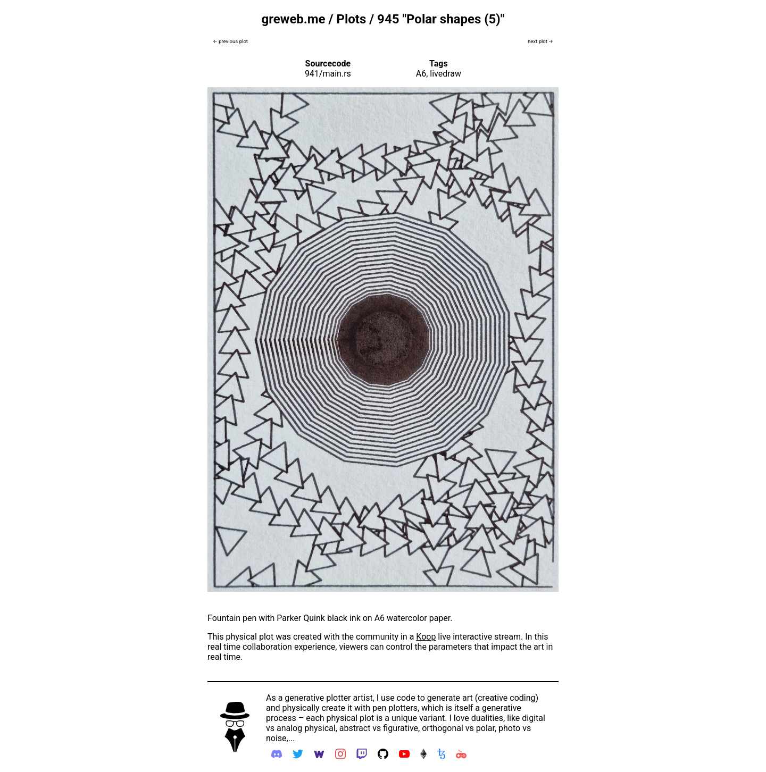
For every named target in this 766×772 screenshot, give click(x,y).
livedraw (445, 74)
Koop (426, 637)
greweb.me (294, 19)
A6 (421, 74)
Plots (351, 19)
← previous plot (230, 41)
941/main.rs (328, 74)
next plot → (540, 41)
